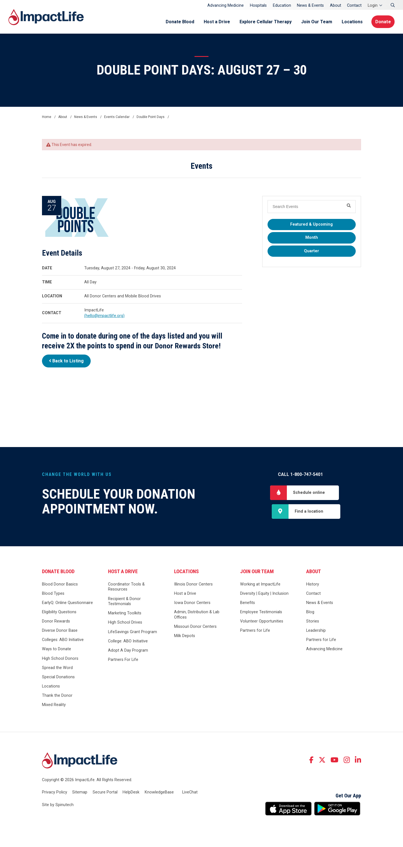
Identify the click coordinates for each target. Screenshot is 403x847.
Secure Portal (105, 792)
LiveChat (190, 792)
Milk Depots (184, 636)
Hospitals (258, 5)
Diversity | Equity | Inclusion (264, 594)
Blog (310, 612)
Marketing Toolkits (124, 614)
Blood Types (53, 594)
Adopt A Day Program (128, 651)
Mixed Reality (54, 705)
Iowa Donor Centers (192, 603)
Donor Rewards (56, 622)
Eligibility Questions (59, 612)
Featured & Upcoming (311, 224)
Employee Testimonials (261, 612)
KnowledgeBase (159, 792)
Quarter (311, 251)
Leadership (316, 631)
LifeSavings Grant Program (132, 632)
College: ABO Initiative (128, 641)
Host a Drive (215, 21)
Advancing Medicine (225, 5)
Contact (354, 5)
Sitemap (79, 792)
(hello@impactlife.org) (104, 315)
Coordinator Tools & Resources (126, 588)
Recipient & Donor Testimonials (124, 602)
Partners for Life (255, 631)
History (312, 585)
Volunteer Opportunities (261, 622)
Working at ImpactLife (260, 585)
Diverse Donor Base (60, 631)
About (335, 5)
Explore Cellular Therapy (264, 21)
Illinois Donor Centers (193, 585)
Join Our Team (314, 21)
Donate (382, 21)
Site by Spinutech (58, 805)
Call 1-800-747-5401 (300, 474)
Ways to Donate (56, 649)
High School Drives (125, 623)
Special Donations (58, 677)
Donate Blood (178, 21)
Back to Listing (66, 361)
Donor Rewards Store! (188, 345)
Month (311, 237)
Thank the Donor (57, 696)
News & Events (310, 5)
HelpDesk (131, 792)
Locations (350, 21)
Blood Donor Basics (60, 585)
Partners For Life (123, 660)
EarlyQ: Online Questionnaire (67, 603)
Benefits (247, 603)
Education (282, 5)
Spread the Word (57, 668)
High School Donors (60, 659)
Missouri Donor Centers (195, 627)
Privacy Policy (54, 792)
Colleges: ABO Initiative (63, 640)
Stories (312, 622)
